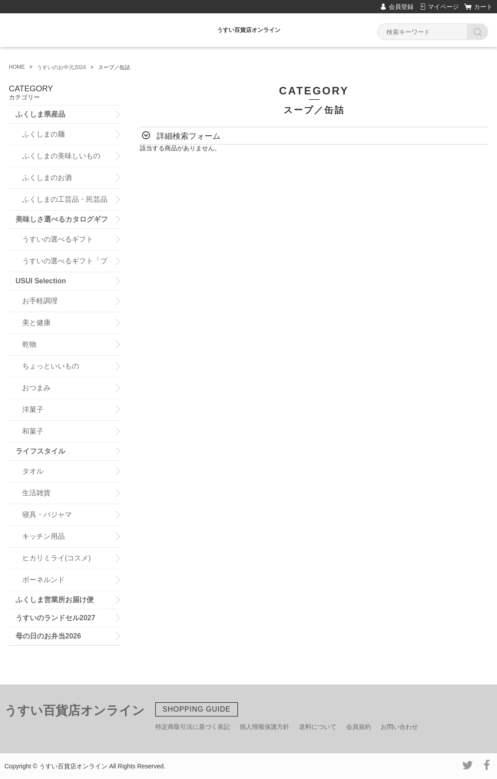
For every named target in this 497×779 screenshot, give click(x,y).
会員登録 (401, 6)
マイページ (443, 6)
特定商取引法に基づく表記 (192, 726)
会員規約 (358, 726)
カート (483, 6)
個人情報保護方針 (264, 726)
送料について (317, 726)
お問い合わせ (399, 726)
